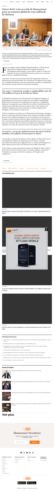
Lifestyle (3, 471)
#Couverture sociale (32, 168)
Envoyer (34, 442)
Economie (18, 1)
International (30, 1)
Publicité (16, 460)
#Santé (21, 168)
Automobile (4, 468)
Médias (42, 1)
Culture (37, 1)
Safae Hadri (6, 61)
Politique (11, 1)
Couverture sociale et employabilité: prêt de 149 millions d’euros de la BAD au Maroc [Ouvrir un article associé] (26, 92)
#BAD (4, 168)
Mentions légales (43, 460)
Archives (16, 462)
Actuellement (4, 1)
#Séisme (43, 168)
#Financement (12, 168)
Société (23, 1)
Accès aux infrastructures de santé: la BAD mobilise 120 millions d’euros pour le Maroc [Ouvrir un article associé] (26, 132)
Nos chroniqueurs (5, 473)
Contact (29, 460)
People (3, 470)
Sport (47, 1)
